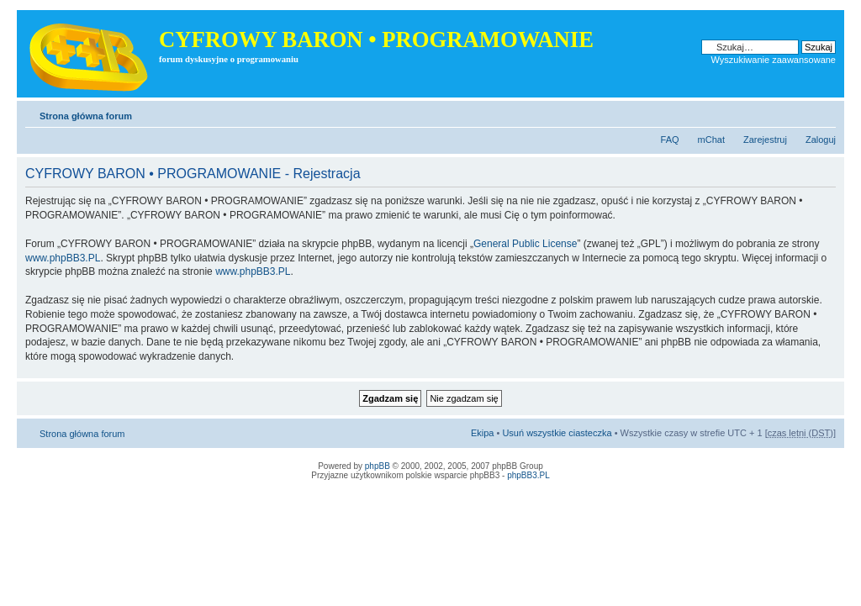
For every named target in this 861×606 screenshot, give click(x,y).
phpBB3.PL (528, 475)
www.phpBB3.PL (62, 258)
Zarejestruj (765, 139)
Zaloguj (821, 139)
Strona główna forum (86, 116)
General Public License (525, 244)
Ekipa (482, 433)
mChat (711, 139)
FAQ (670, 139)
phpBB (377, 466)
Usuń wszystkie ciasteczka (556, 433)
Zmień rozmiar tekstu (823, 112)
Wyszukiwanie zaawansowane (773, 60)
